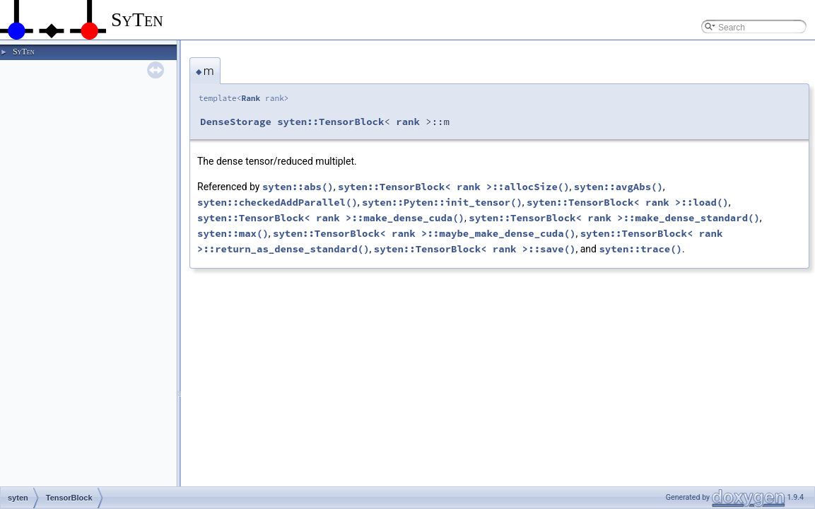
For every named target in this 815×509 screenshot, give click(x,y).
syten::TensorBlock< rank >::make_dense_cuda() (330, 217)
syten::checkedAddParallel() (277, 202)
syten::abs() (298, 186)
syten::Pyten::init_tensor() (442, 202)
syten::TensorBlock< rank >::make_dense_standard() (614, 217)
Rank (250, 98)
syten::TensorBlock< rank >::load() (628, 202)
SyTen (23, 52)
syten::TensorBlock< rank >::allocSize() (454, 186)
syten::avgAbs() (618, 186)
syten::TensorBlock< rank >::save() (475, 248)
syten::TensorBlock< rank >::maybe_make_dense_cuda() (424, 233)
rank (408, 121)
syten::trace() (640, 248)
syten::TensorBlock (330, 121)
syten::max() (233, 233)
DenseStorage (235, 121)
